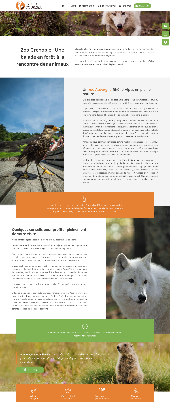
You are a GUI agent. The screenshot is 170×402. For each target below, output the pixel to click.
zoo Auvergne (100, 89)
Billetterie (30, 369)
